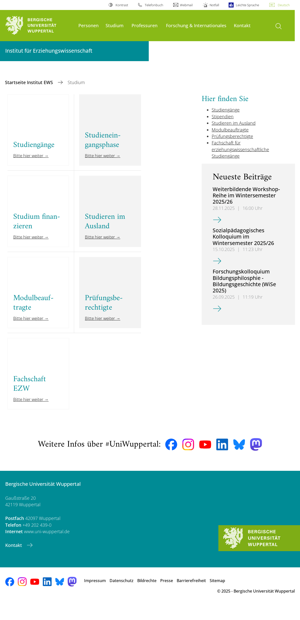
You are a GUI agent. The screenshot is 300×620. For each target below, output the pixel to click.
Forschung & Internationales (196, 25)
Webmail (186, 5)
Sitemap (217, 594)
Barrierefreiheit (191, 594)
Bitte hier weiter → (32, 159)
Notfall (214, 5)
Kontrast (122, 5)
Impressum (95, 594)
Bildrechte (146, 594)
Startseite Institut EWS (29, 82)
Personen (88, 25)
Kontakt (242, 25)
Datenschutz (122, 594)
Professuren (144, 25)
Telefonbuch (154, 5)
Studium (115, 25)
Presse (166, 594)
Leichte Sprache (247, 5)
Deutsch (284, 5)
